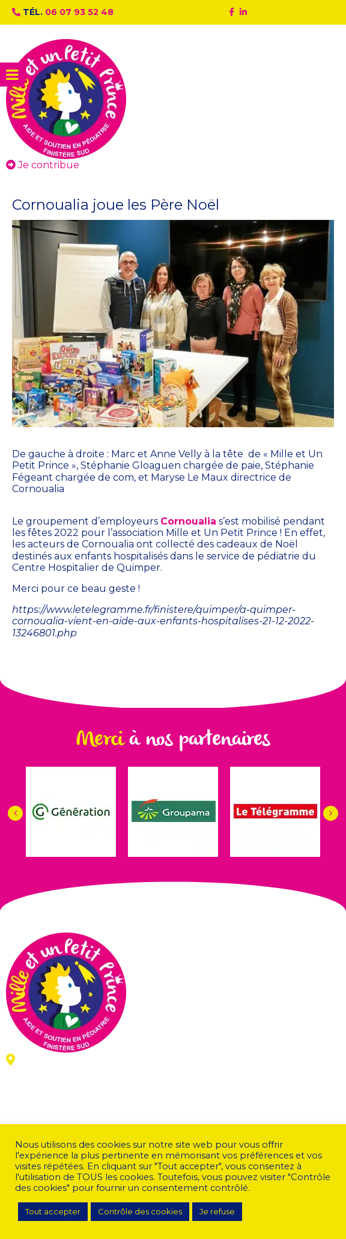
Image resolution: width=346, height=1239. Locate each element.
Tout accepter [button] (52, 1211)
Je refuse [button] (217, 1211)
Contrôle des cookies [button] (140, 1211)
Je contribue (42, 165)
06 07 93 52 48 (79, 12)
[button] (330, 813)
